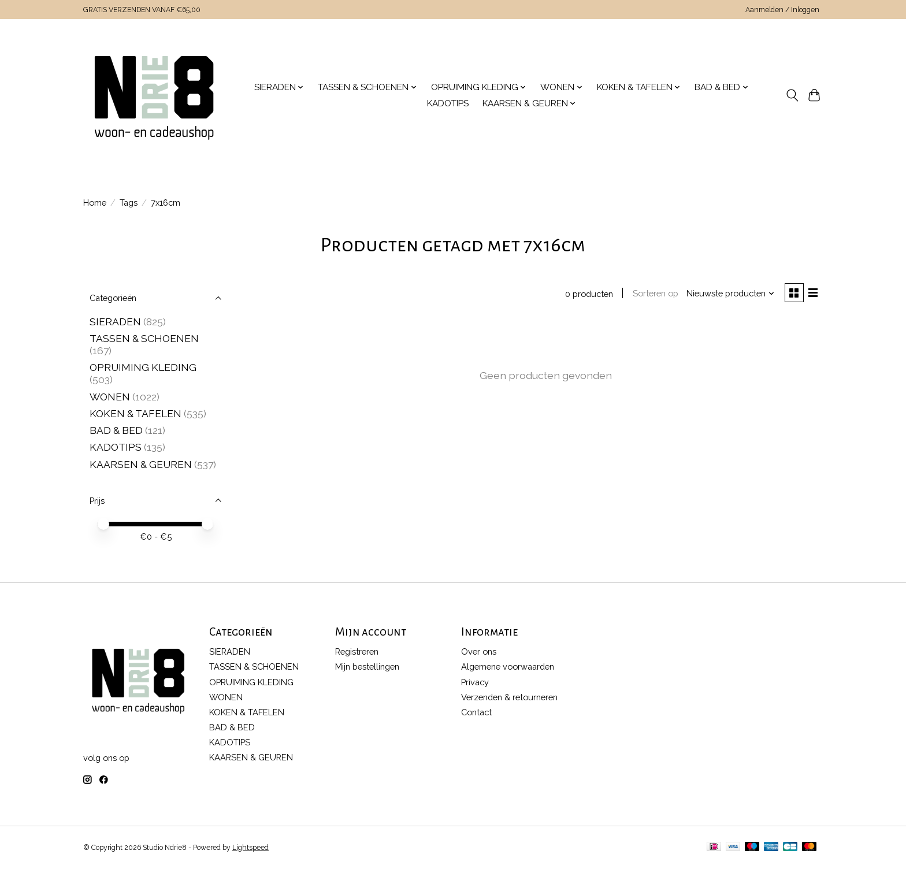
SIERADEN (115, 321)
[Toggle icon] (792, 95)
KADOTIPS (448, 103)
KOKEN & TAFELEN (135, 413)
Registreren (356, 651)
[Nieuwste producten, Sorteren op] (729, 294)
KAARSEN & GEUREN (141, 464)
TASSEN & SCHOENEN (144, 338)
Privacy (475, 682)
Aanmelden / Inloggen (782, 10)
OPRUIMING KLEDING (143, 367)
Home (94, 202)
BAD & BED (116, 430)
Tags (129, 202)
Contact (476, 712)
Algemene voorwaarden (507, 666)
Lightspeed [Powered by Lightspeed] (250, 848)
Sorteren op (654, 294)
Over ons (478, 651)
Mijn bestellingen (367, 666)
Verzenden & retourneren (509, 697)
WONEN (110, 397)
